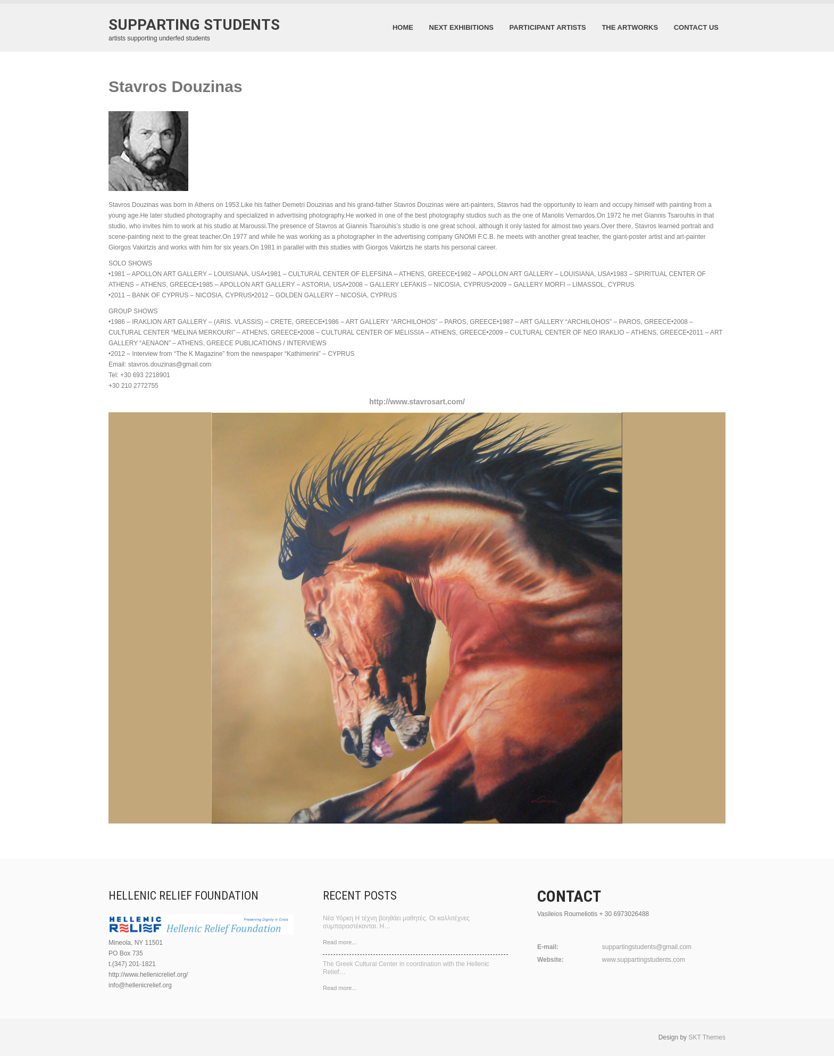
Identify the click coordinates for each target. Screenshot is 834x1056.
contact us (696, 27)
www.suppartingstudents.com (643, 959)
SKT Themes (706, 1037)
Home (403, 27)
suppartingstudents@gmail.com (646, 947)
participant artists (548, 27)
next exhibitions (461, 27)
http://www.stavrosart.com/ (417, 401)
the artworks (630, 27)
